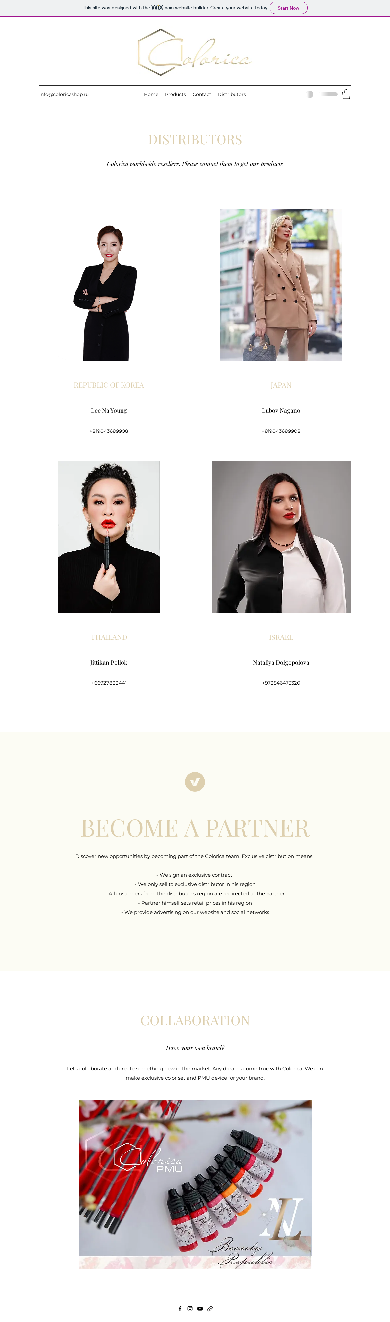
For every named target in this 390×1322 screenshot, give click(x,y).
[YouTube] (200, 1308)
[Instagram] (190, 1308)
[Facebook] (180, 1308)
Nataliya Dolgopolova (281, 662)
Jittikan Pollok (108, 662)
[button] (346, 94)
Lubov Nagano (281, 410)
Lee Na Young (109, 410)
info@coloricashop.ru (64, 94)
